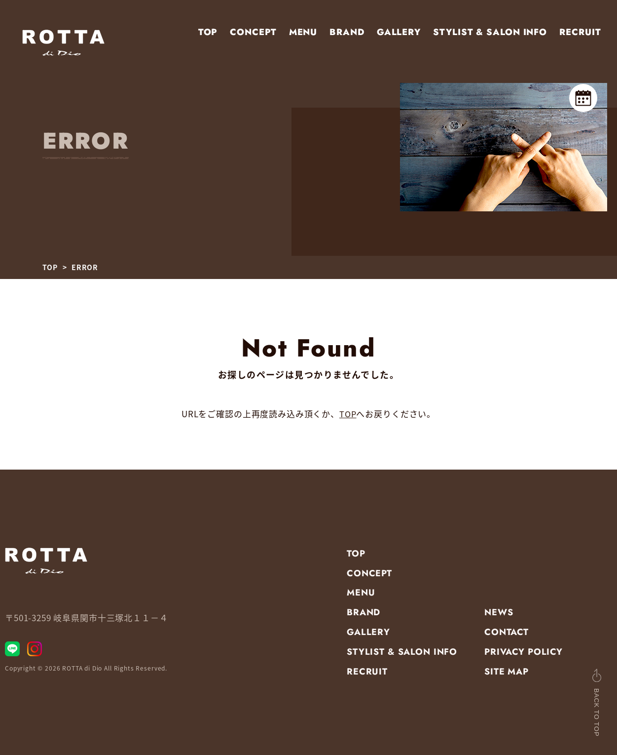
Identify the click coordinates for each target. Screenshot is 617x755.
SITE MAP (506, 671)
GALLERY (399, 32)
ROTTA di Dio (82, 671)
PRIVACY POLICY (523, 651)
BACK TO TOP (582, 705)
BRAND (346, 32)
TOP (208, 32)
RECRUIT (580, 32)
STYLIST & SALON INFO (490, 32)
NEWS (498, 612)
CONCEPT (253, 32)
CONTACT (506, 632)
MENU (303, 32)
